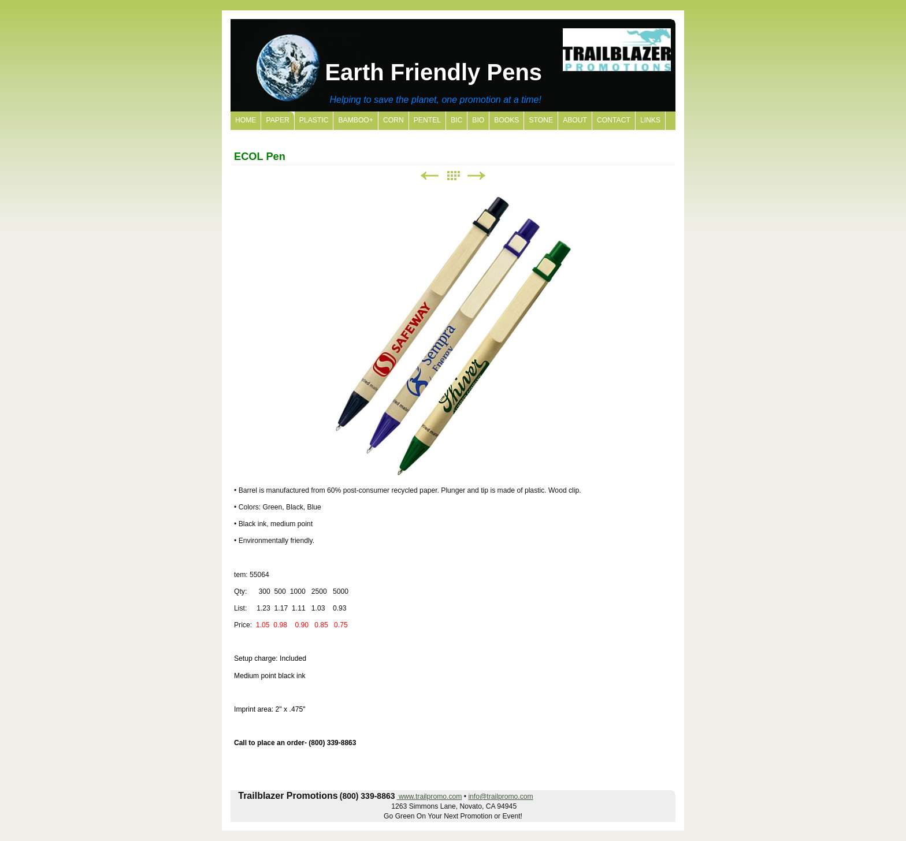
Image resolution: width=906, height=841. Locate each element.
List (453, 176)
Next (477, 176)
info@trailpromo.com (500, 796)
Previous (429, 176)
